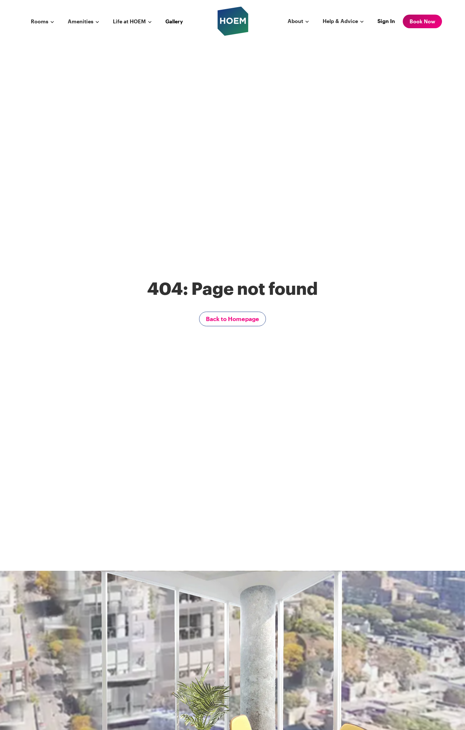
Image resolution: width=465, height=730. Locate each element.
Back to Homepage (232, 318)
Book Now (422, 21)
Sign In (386, 21)
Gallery (174, 21)
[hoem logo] (233, 21)
